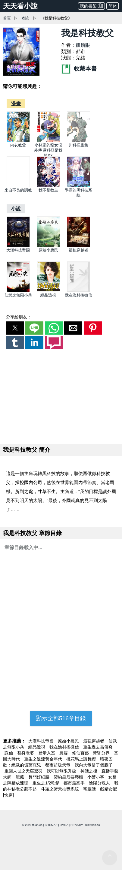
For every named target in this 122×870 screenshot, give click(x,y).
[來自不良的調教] (18, 185)
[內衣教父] (18, 140)
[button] (15, 328)
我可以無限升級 (62, 771)
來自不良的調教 (18, 190)
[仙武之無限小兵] (18, 290)
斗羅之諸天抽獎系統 (60, 789)
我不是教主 (48, 190)
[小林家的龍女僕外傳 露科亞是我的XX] (48, 140)
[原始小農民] (48, 245)
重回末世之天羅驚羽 (24, 771)
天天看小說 (20, 6)
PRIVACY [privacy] (76, 824)
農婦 (64, 753)
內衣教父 (18, 145)
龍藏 (20, 777)
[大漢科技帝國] (18, 245)
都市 (26, 18)
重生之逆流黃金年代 (43, 759)
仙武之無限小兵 (18, 295)
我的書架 (91, 5)
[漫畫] (16, 103)
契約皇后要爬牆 (69, 777)
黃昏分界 (102, 753)
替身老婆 (26, 753)
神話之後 (89, 771)
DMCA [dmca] (64, 824)
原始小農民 (48, 250)
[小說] (16, 208)
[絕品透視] (48, 290)
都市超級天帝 (58, 765)
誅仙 (9, 753)
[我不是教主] (48, 185)
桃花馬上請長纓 (81, 759)
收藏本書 (79, 68)
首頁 (7, 18)
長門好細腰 (39, 777)
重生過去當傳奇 (98, 747)
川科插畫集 (78, 145)
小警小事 (96, 777)
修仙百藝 (81, 753)
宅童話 (90, 789)
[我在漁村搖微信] (78, 290)
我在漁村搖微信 (78, 295)
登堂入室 (47, 753)
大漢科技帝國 (18, 250)
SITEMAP (51, 824)
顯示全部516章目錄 (61, 718)
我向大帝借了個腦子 (94, 765)
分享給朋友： (18, 317)
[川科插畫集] (78, 140)
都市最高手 (75, 783)
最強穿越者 (78, 250)
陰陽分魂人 (100, 783)
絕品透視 (48, 295)
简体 (112, 6)
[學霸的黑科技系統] (78, 185)
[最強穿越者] (78, 245)
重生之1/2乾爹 (47, 783)
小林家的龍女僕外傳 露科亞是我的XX (48, 150)
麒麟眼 (83, 45)
